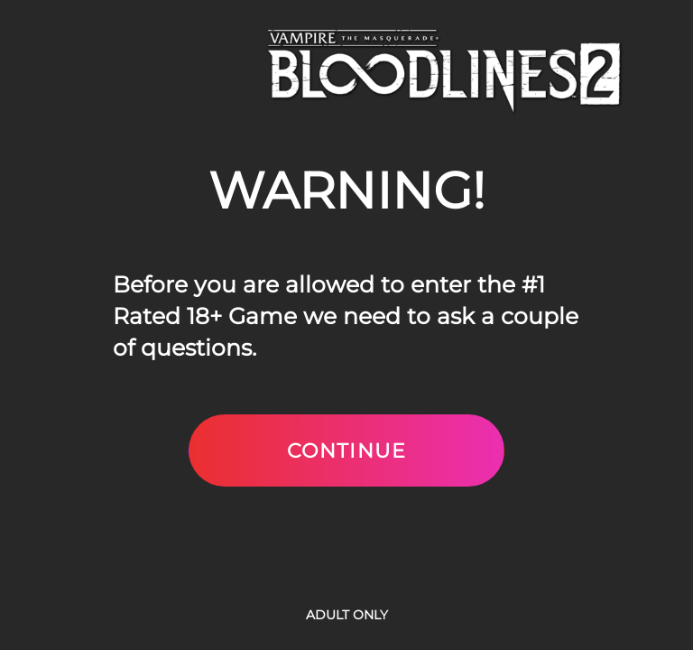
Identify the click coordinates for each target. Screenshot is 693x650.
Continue (346, 450)
